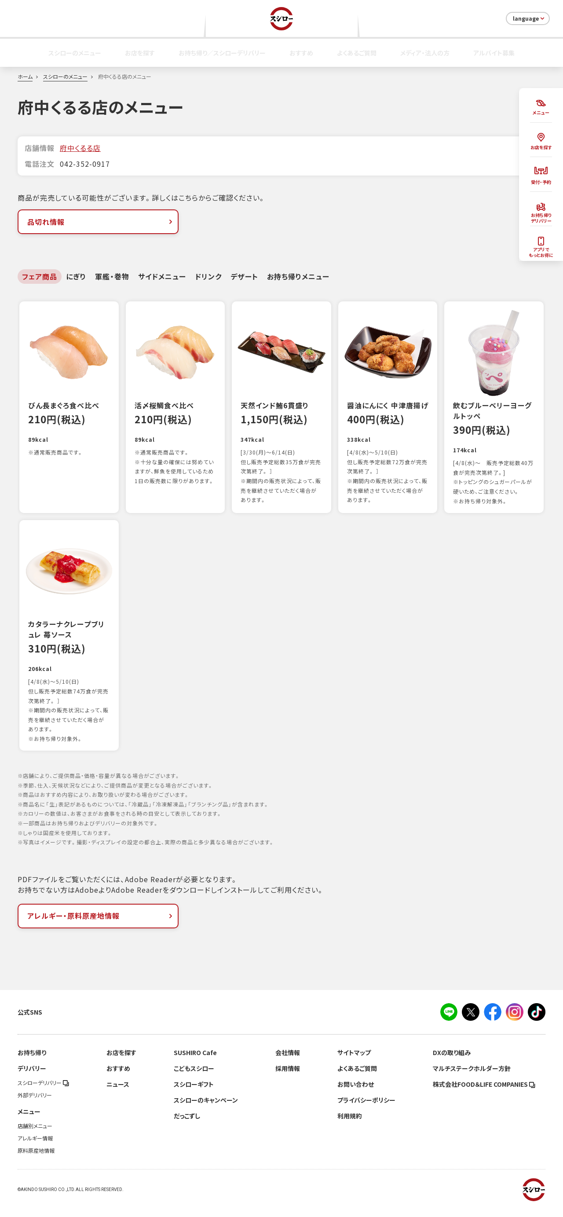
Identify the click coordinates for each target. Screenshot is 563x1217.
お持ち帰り (32, 1061)
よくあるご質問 (357, 53)
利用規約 (349, 1125)
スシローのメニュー (74, 53)
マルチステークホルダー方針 (472, 1077)
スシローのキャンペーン (206, 1109)
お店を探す (140, 53)
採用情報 (287, 1077)
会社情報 (287, 1061)
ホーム (25, 77)
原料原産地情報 (36, 1160)
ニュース (117, 1093)
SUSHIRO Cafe (195, 1061)
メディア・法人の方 (425, 53)
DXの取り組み (452, 1061)
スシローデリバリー (43, 1092)
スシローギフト (194, 1093)
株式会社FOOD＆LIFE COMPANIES (484, 1093)
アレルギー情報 (35, 1147)
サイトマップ (354, 1061)
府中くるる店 (80, 148)
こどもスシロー (194, 1077)
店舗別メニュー (35, 1135)
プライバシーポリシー (366, 1109)
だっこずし (187, 1125)
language (529, 18)
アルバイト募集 (494, 53)
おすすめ (301, 53)
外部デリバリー (35, 1104)
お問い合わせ (355, 1093)
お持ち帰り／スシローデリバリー (222, 53)
